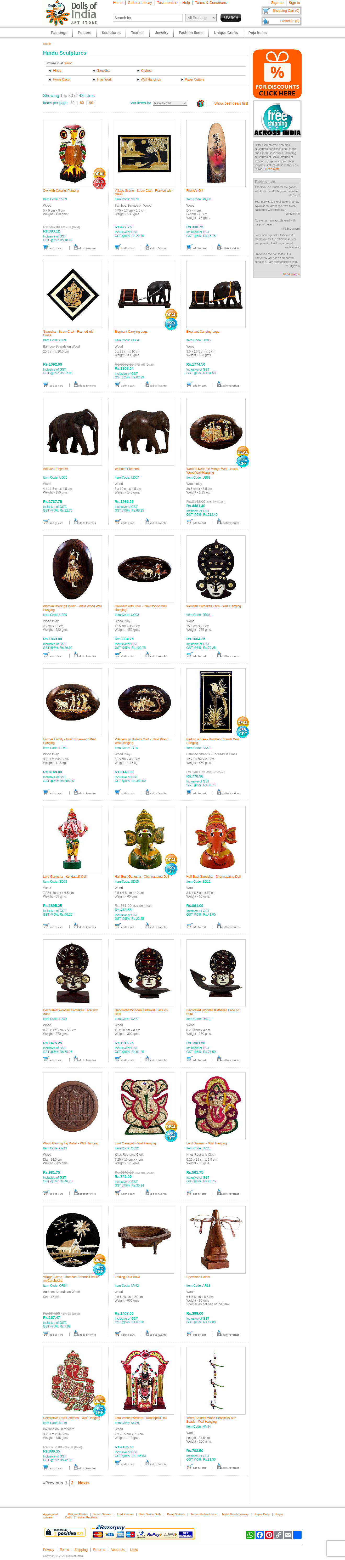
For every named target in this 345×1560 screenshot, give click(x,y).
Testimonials (167, 3)
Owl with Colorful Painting (61, 190)
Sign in (294, 3)
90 (91, 103)
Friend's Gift (194, 190)
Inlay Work (104, 79)
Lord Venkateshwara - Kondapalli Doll (141, 1418)
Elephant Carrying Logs (131, 331)
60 (82, 103)
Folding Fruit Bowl (127, 1277)
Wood (68, 63)
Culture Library (140, 3)
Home (118, 3)
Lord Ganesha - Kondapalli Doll (65, 876)
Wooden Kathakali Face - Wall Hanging (213, 606)
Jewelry (161, 33)
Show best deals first (231, 103)
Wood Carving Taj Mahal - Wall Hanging (71, 1143)
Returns (99, 1550)
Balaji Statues (176, 1514)
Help (186, 3)
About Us (118, 1550)
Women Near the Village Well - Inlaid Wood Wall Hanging (211, 470)
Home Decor (62, 79)
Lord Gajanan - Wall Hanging (206, 1143)
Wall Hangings (151, 79)
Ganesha (103, 70)
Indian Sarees (102, 1514)
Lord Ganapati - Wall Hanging (135, 1143)
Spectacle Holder (198, 1277)
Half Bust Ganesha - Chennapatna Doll (142, 876)
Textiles (137, 33)
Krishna (146, 70)
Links (134, 1550)
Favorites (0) (289, 21)
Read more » (291, 274)
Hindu (57, 70)
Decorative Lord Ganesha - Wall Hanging (71, 1418)
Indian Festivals (88, 1517)
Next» (83, 1483)
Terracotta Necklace (203, 1514)
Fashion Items (191, 33)
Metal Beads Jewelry (235, 1514)
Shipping (81, 1550)
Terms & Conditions (211, 3)
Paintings (59, 33)
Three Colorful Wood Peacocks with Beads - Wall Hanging (211, 1419)
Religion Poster (78, 1514)
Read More (272, 169)
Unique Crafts (226, 33)
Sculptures (111, 33)
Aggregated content (50, 1516)
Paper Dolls (262, 1514)
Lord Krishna (125, 1514)
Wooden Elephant (55, 469)
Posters (84, 33)
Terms (64, 1550)
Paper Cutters (194, 79)
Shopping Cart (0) (286, 11)
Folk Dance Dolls (150, 1514)
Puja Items (257, 33)
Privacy (48, 1550)
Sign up (277, 3)
